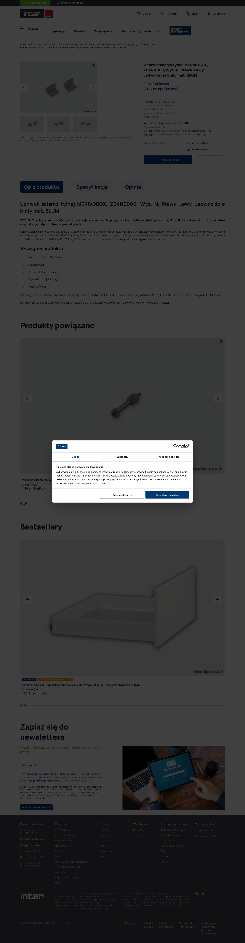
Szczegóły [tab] (122, 456)
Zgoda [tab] (75, 456)
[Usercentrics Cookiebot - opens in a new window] (175, 446)
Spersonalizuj (122, 495)
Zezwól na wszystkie (167, 495)
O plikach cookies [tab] (169, 456)
